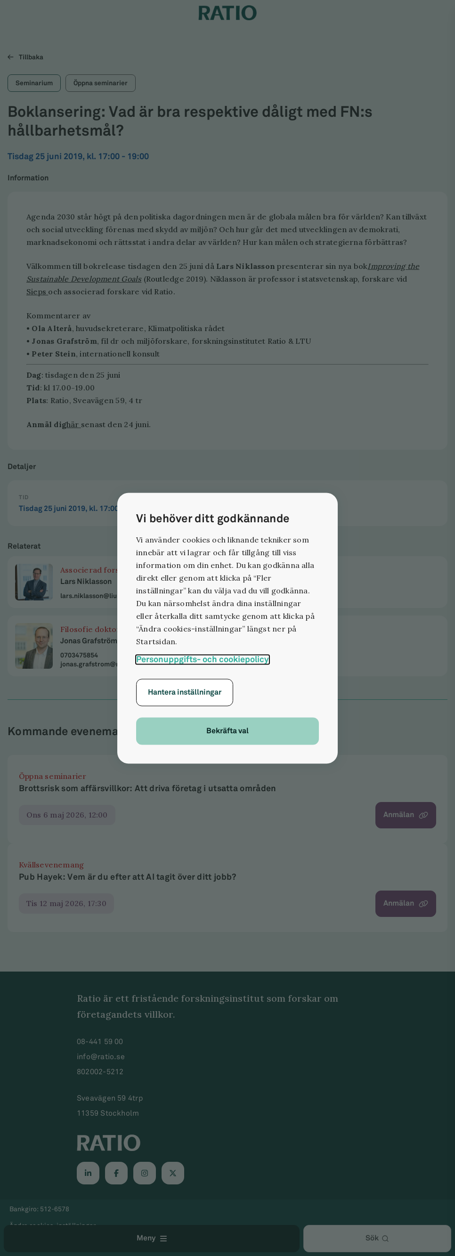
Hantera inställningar (184, 692)
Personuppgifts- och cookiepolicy (202, 659)
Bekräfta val (227, 730)
